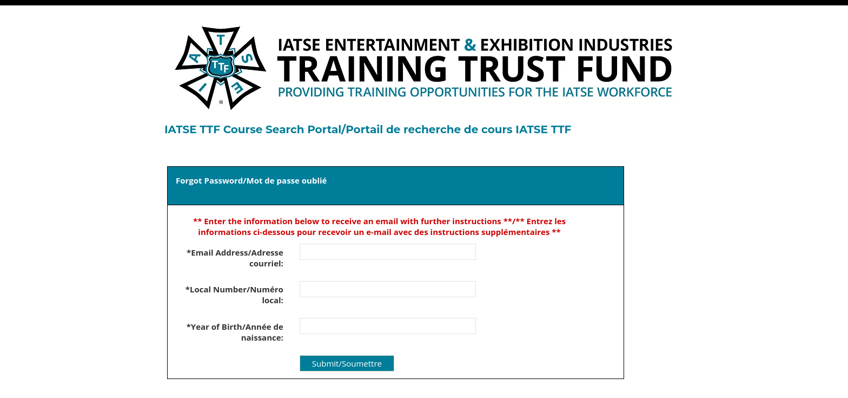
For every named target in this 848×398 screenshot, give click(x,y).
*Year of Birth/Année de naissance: (235, 332)
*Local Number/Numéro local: (234, 294)
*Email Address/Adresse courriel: (235, 258)
